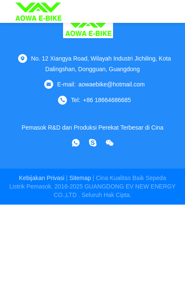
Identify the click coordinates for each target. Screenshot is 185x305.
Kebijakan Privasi (41, 178)
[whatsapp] (75, 143)
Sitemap (80, 178)
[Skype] (92, 143)
